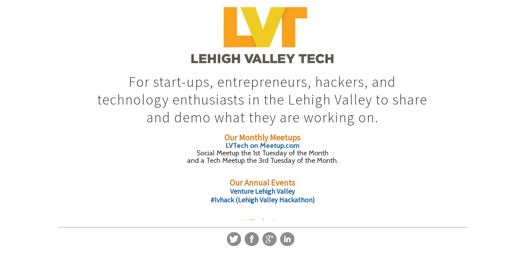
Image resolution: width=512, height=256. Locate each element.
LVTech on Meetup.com (262, 145)
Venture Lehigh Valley (262, 191)
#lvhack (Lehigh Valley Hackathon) (262, 199)
